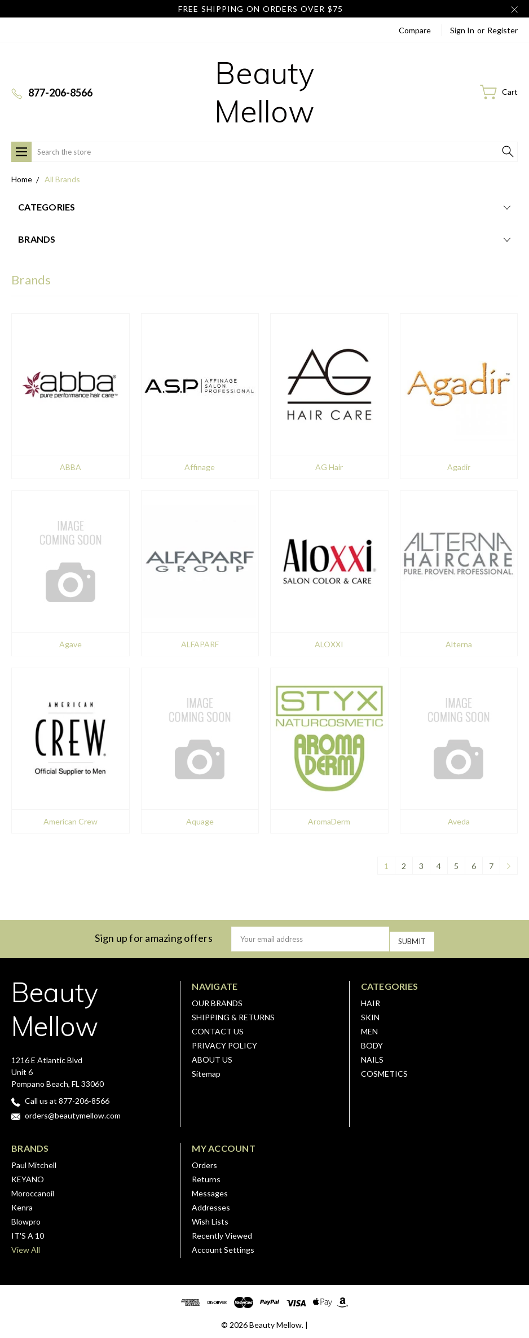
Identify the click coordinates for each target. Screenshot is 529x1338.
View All (25, 1246)
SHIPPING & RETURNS (233, 1013)
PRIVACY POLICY (224, 1041)
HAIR (370, 999)
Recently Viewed (222, 1231)
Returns (206, 1175)
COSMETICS (384, 1069)
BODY (372, 1041)
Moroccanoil (32, 1189)
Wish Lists (210, 1217)
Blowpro (26, 1217)
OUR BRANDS (217, 999)
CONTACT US (218, 1027)
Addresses (211, 1203)
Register (502, 30)
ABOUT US (212, 1055)
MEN (369, 1027)
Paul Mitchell (33, 1161)
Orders (204, 1161)
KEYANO (27, 1175)
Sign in (462, 30)
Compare (415, 30)
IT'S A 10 (27, 1231)
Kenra (22, 1203)
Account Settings (223, 1246)
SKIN (370, 1013)
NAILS (372, 1055)
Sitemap (206, 1069)
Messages (210, 1189)
